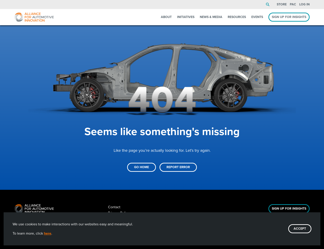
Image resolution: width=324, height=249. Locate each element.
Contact (114, 207)
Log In (304, 4)
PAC (293, 4)
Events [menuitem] (257, 17)
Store (282, 4)
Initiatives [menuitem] (185, 17)
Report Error (178, 167)
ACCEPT (300, 228)
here (47, 233)
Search (267, 4)
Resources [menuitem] (237, 17)
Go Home (141, 167)
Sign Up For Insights (289, 208)
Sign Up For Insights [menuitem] (289, 17)
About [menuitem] (166, 17)
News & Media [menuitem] (211, 17)
